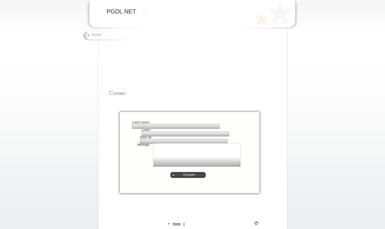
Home (96, 35)
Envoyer (189, 174)
